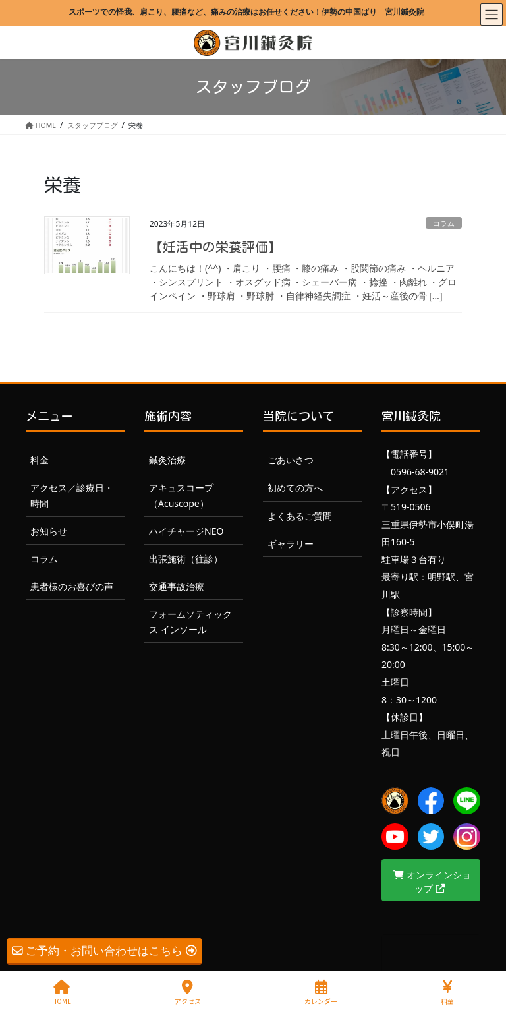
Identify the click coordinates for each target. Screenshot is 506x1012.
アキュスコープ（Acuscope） (181, 495)
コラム (444, 223)
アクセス (188, 992)
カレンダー (320, 992)
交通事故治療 (176, 586)
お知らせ (48, 531)
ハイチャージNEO (186, 531)
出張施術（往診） (186, 558)
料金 (39, 460)
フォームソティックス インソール (190, 622)
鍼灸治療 (167, 460)
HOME (61, 992)
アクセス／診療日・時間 (71, 495)
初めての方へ (295, 487)
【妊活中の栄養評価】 (215, 246)
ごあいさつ (290, 460)
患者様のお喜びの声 (71, 586)
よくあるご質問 (299, 516)
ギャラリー (290, 543)
